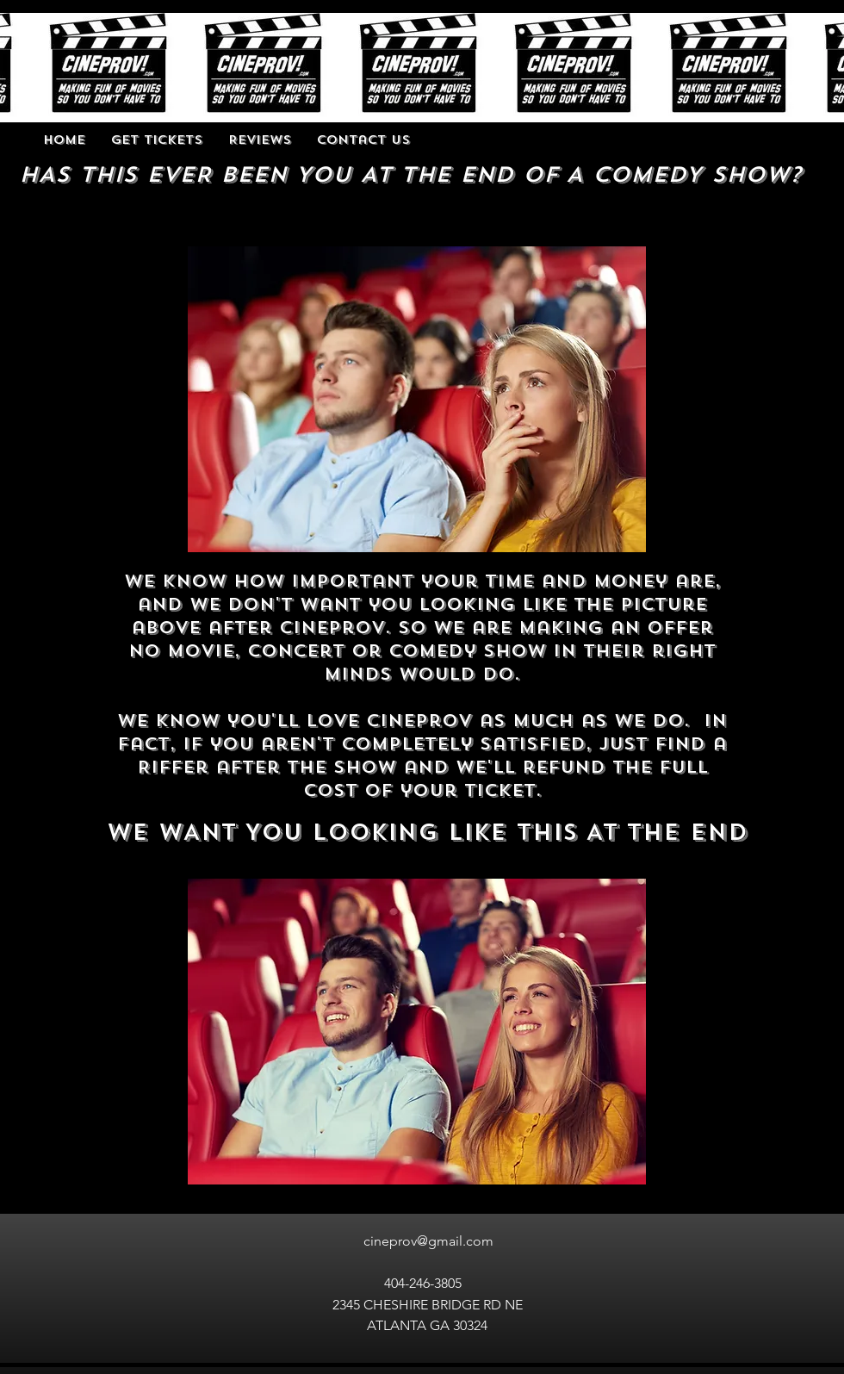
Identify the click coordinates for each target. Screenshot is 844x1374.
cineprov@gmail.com (428, 1241)
